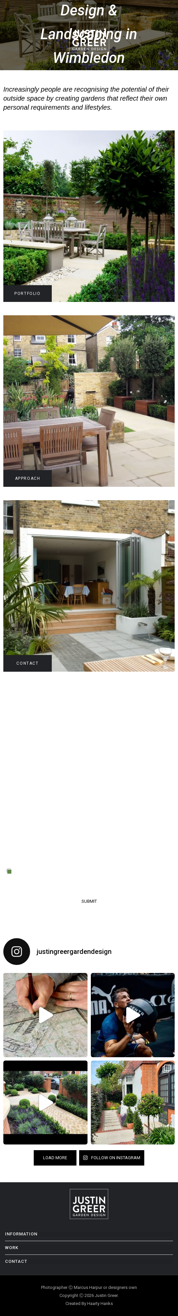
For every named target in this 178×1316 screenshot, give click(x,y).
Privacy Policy (37, 879)
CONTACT (27, 663)
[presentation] (57, 846)
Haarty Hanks (100, 1303)
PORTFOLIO (27, 293)
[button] (171, 36)
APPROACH (27, 478)
